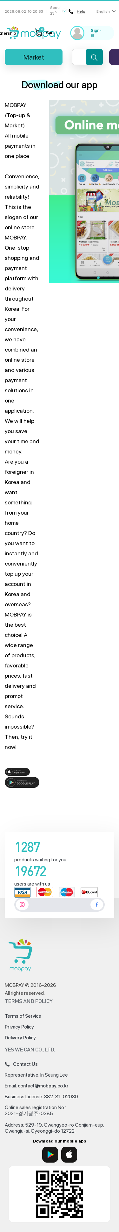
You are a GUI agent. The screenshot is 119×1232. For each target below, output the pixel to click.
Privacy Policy (19, 1027)
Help (77, 11)
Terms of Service (23, 1016)
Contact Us (21, 1064)
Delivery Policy (20, 1038)
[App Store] (69, 1155)
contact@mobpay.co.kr (43, 1086)
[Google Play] (50, 1155)
